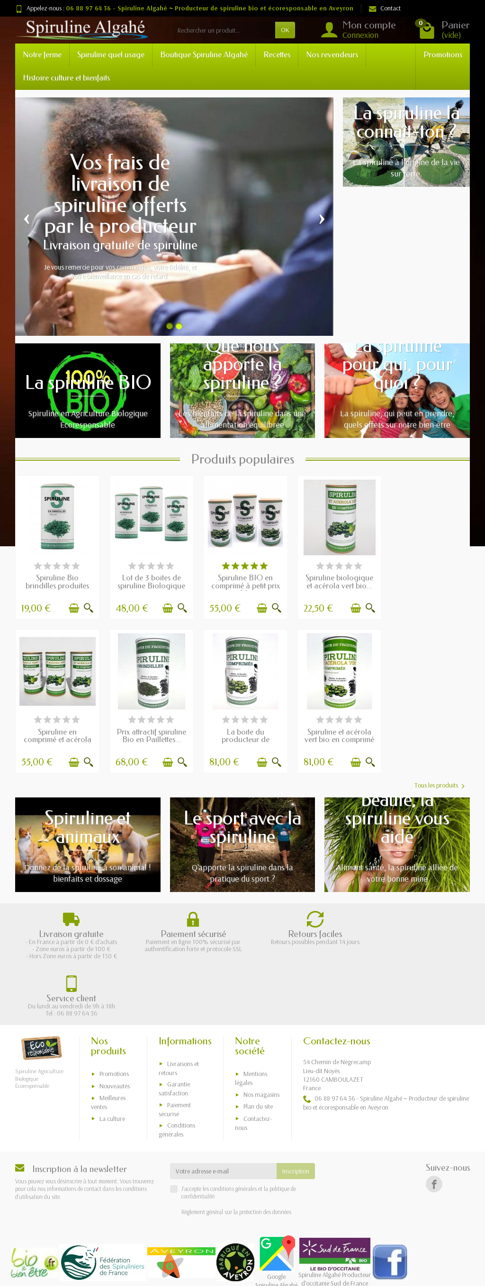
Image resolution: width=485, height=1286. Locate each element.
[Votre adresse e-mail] (223, 1111)
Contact (385, 8)
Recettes (276, 54)
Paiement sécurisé (175, 1050)
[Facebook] (434, 1124)
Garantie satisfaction (174, 1029)
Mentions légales (251, 1019)
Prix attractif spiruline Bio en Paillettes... (57, 733)
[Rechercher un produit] (223, 30)
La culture (112, 1059)
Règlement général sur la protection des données (236, 1152)
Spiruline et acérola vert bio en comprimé (243, 733)
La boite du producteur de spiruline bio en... (150, 737)
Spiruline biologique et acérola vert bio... (335, 580)
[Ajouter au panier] (72, 607)
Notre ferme (42, 54)
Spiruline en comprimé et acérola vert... (428, 584)
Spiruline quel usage (110, 54)
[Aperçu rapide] (87, 607)
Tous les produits (439, 783)
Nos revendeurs (332, 54)
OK (285, 30)
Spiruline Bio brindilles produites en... (57, 584)
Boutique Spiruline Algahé (204, 54)
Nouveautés (114, 1026)
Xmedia (301, 1274)
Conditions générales (177, 1070)
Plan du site (258, 1046)
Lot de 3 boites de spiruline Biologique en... (150, 584)
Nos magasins (261, 1035)
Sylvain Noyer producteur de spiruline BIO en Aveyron (209, 1242)
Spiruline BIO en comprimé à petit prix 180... (242, 584)
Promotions (442, 54)
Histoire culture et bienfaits (66, 77)
